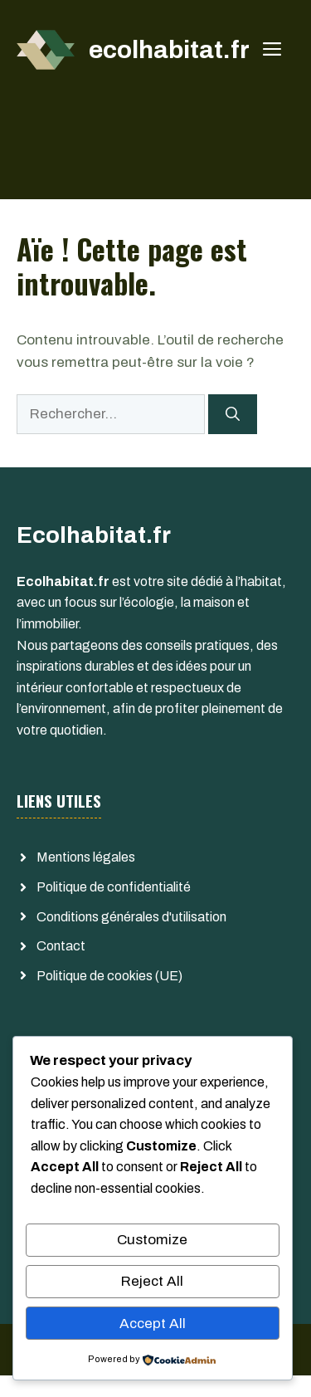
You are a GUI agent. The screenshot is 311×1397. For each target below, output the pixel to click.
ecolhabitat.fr (169, 50)
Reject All (152, 1281)
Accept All (152, 1323)
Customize (152, 1240)
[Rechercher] (232, 414)
